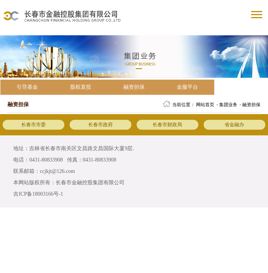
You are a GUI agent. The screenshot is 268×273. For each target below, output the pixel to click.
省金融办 (234, 124)
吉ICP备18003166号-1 (38, 194)
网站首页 (205, 104)
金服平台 (187, 87)
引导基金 (27, 87)
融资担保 (134, 87)
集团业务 (228, 104)
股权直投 (80, 87)
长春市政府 (100, 124)
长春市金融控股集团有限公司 (90, 182)
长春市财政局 (167, 124)
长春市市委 (33, 124)
